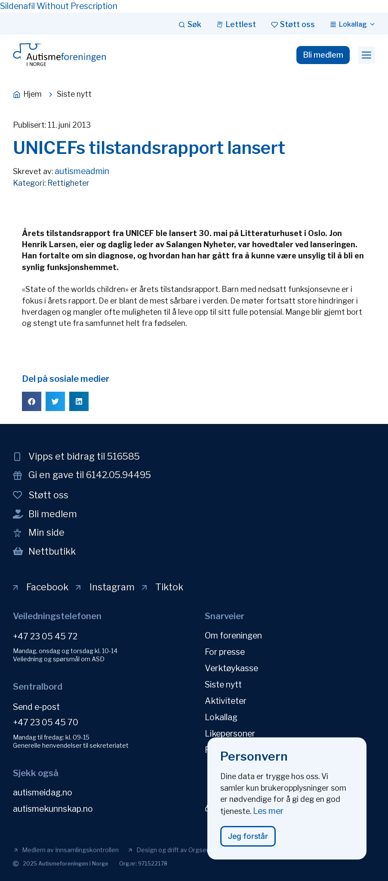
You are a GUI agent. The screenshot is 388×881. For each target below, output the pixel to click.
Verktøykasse (231, 668)
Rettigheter (68, 182)
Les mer (268, 815)
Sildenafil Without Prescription (58, 6)
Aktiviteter (225, 701)
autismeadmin (82, 171)
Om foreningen (233, 635)
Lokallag (221, 717)
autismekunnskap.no (53, 809)
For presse (225, 652)
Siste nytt (223, 684)
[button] (366, 55)
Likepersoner (230, 733)
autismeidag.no (42, 792)
